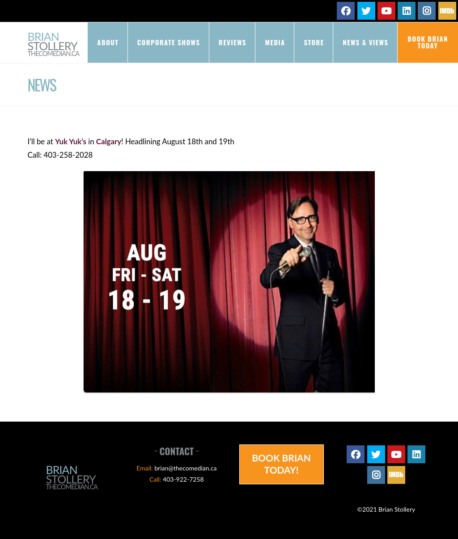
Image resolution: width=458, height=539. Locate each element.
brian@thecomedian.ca (185, 468)
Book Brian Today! (281, 463)
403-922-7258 (183, 479)
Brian (53, 44)
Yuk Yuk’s (70, 141)
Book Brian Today (427, 42)
